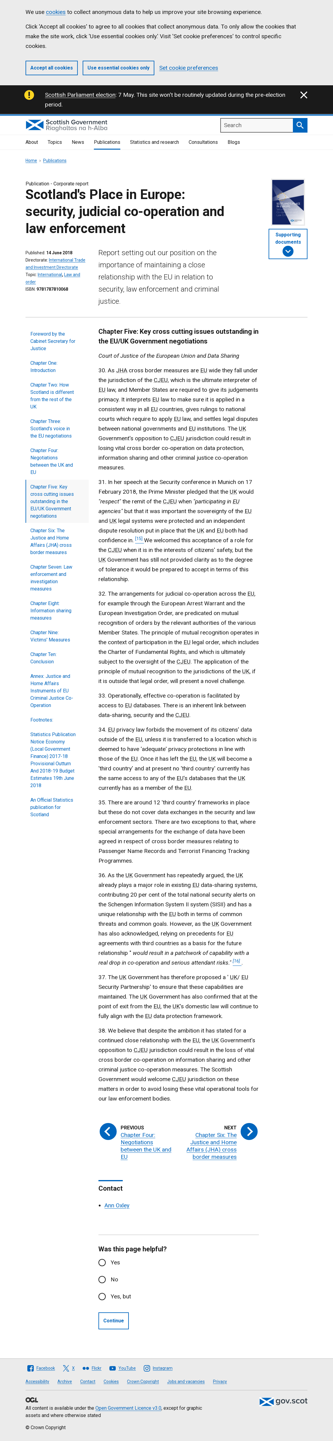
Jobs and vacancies (186, 1381)
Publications (107, 142)
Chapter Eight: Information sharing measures (50, 610)
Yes (115, 1262)
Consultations (203, 142)
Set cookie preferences (188, 67)
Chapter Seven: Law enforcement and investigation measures (51, 578)
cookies (56, 11)
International (50, 274)
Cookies (111, 1381)
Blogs (234, 142)
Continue (113, 1321)
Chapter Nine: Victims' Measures (50, 636)
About (32, 142)
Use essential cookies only (118, 68)
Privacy (220, 1381)
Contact (87, 1381)
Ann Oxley (117, 1205)
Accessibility (37, 1381)
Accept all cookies (51, 68)
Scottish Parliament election (80, 94)
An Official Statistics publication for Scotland (51, 807)
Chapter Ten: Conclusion (43, 658)
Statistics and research (154, 142)
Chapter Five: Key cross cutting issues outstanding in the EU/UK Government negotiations (52, 501)
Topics (55, 142)
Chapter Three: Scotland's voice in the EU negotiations (51, 428)
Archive (64, 1381)
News (78, 142)
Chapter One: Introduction (43, 366)
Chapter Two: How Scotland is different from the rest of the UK (52, 396)
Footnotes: (41, 720)
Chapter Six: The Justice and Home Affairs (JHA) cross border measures (51, 541)
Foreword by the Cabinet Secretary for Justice (52, 341)
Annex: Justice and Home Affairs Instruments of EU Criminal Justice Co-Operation (51, 690)
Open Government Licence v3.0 (128, 1408)
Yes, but (121, 1296)
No (114, 1279)
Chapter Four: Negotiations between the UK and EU (51, 461)
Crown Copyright (143, 1381)
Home (31, 160)
